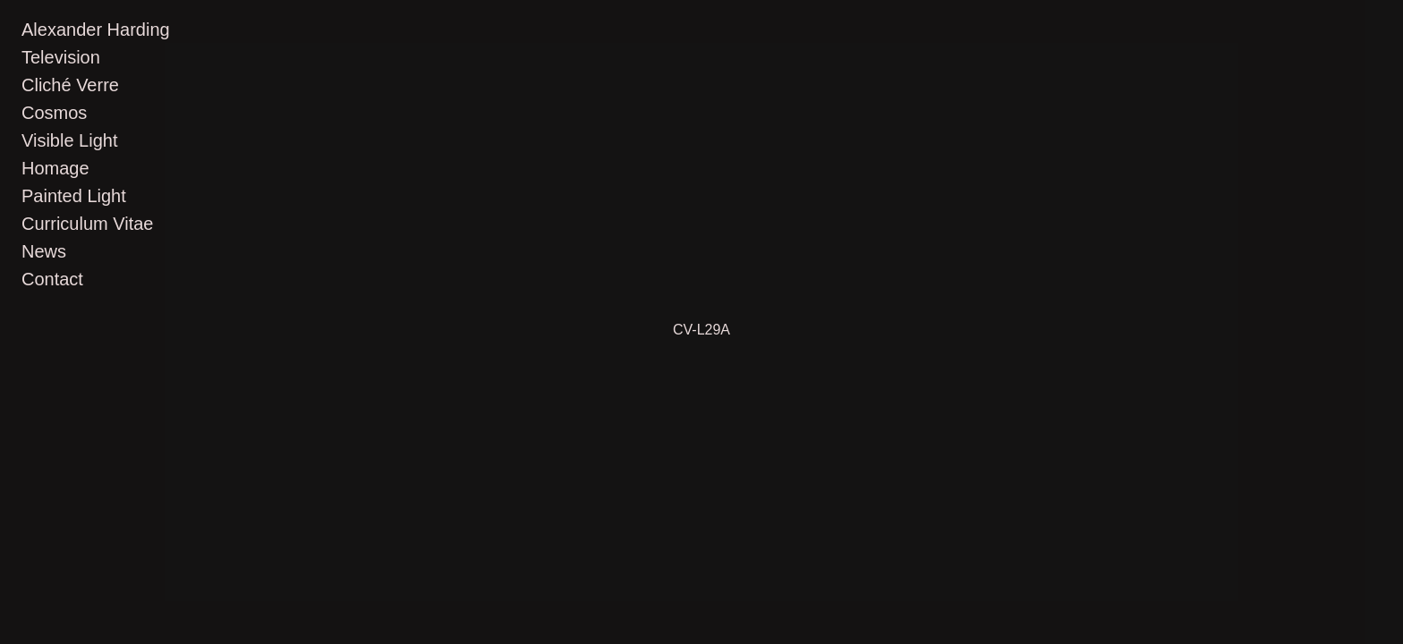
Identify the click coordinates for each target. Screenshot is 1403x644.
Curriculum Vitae (87, 223)
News (43, 251)
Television (60, 57)
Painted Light (73, 196)
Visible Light (69, 140)
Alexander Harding (95, 29)
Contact (52, 279)
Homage (55, 168)
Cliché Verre (70, 85)
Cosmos (54, 113)
